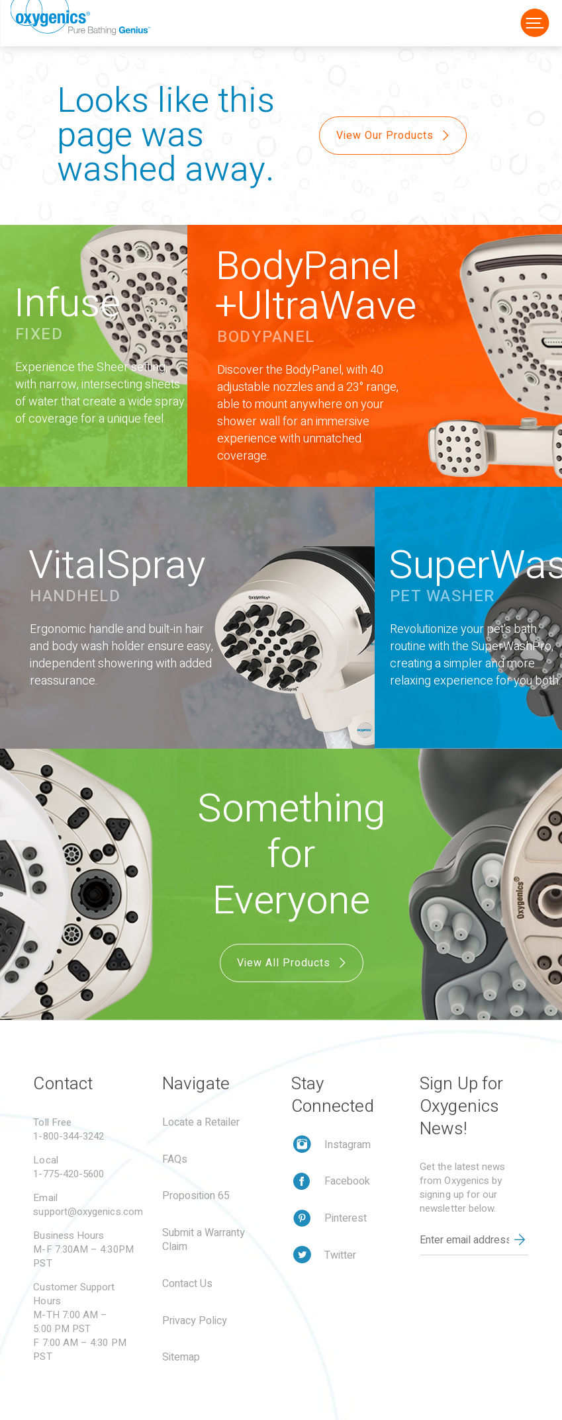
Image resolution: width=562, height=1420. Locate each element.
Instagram (347, 1145)
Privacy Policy (194, 1321)
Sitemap (181, 1357)
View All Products (293, 963)
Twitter (340, 1255)
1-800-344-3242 (68, 1136)
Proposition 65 (196, 1196)
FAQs (174, 1159)
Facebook (347, 1181)
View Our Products (394, 136)
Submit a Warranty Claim (203, 1240)
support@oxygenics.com (88, 1211)
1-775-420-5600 (68, 1174)
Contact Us (187, 1284)
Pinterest (345, 1218)
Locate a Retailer (201, 1122)
